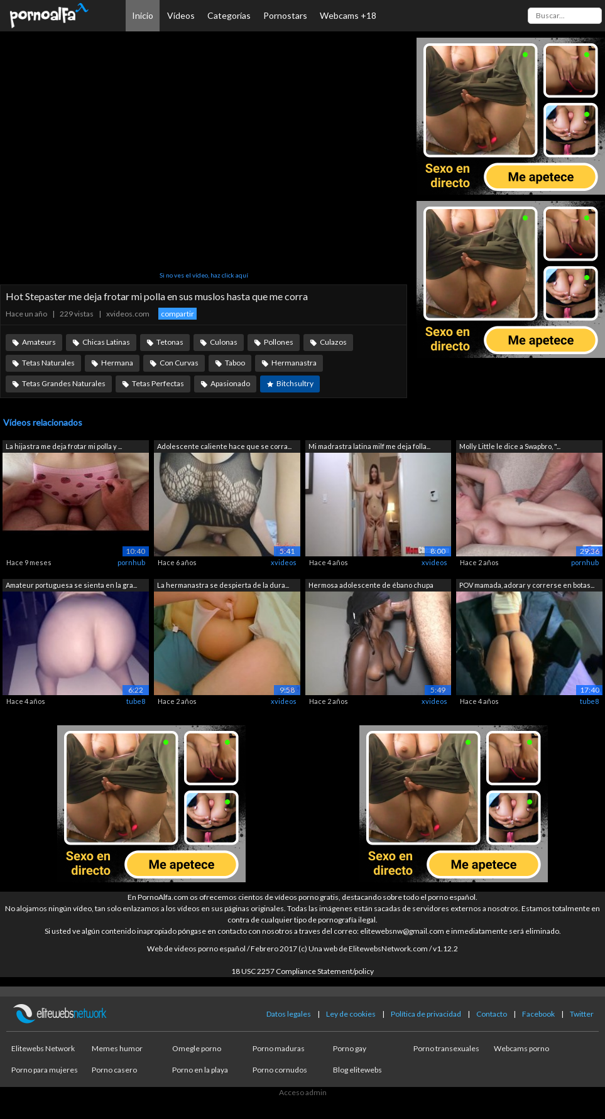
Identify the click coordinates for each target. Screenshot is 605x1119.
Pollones (278, 342)
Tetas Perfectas (158, 383)
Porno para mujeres (44, 1069)
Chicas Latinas (106, 342)
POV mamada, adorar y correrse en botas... (526, 585)
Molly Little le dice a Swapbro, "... (509, 446)
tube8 (135, 701)
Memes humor (117, 1048)
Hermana (117, 362)
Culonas (223, 342)
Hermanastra (294, 362)
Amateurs (39, 342)
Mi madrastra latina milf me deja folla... (369, 446)
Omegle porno (196, 1048)
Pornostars (285, 15)
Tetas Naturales (48, 362)
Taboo (235, 362)
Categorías (229, 15)
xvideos (284, 562)
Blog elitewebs (357, 1069)
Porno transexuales (446, 1048)
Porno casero (114, 1069)
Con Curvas (179, 362)
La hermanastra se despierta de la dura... (223, 585)
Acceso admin (303, 1092)
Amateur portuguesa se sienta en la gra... (71, 585)
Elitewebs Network (43, 1048)
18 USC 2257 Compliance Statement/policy (302, 971)
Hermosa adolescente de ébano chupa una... (370, 586)
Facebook (538, 1014)
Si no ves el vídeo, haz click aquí (204, 275)
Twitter (582, 1014)
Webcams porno (521, 1048)
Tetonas (169, 342)
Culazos (333, 342)
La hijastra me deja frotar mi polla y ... (64, 446)
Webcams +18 (348, 15)
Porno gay (349, 1048)
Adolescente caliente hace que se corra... (224, 446)
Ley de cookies (351, 1014)
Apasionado (230, 383)
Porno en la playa (200, 1069)
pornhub (131, 562)
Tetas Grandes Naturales (64, 383)
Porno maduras (279, 1048)
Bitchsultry (294, 383)
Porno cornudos (280, 1069)
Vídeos (181, 15)
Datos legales (288, 1014)
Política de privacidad (426, 1014)
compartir (177, 313)
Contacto (491, 1014)
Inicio (142, 15)
